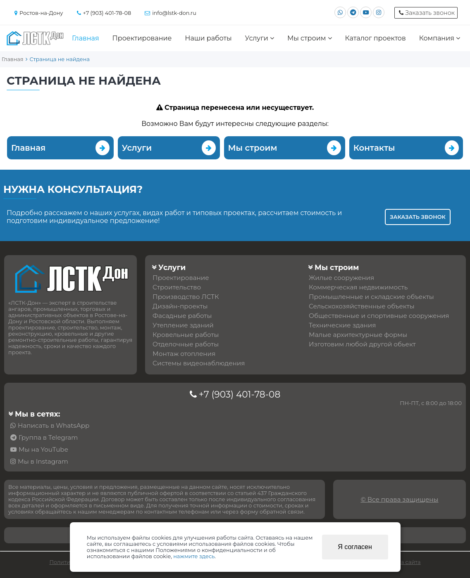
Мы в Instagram (43, 461)
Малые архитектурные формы (358, 335)
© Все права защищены (399, 499)
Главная (85, 38)
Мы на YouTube (43, 449)
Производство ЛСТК (186, 297)
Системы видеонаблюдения (199, 363)
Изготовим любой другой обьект (362, 344)
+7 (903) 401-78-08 (240, 394)
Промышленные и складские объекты (371, 297)
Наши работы (208, 38)
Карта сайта (404, 562)
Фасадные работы (182, 316)
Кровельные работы (186, 335)
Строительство (177, 287)
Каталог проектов (375, 38)
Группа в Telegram (48, 437)
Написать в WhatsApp (53, 425)
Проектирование (142, 38)
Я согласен (355, 546)
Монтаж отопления (184, 354)
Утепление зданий (183, 325)
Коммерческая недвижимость (358, 287)
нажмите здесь (194, 556)
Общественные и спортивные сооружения (379, 316)
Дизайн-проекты (180, 306)
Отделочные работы (186, 344)
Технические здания (342, 325)
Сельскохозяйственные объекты (362, 306)
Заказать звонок (417, 217)
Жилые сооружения (341, 278)
